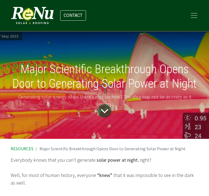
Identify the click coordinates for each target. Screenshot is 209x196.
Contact (73, 15)
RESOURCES (22, 148)
